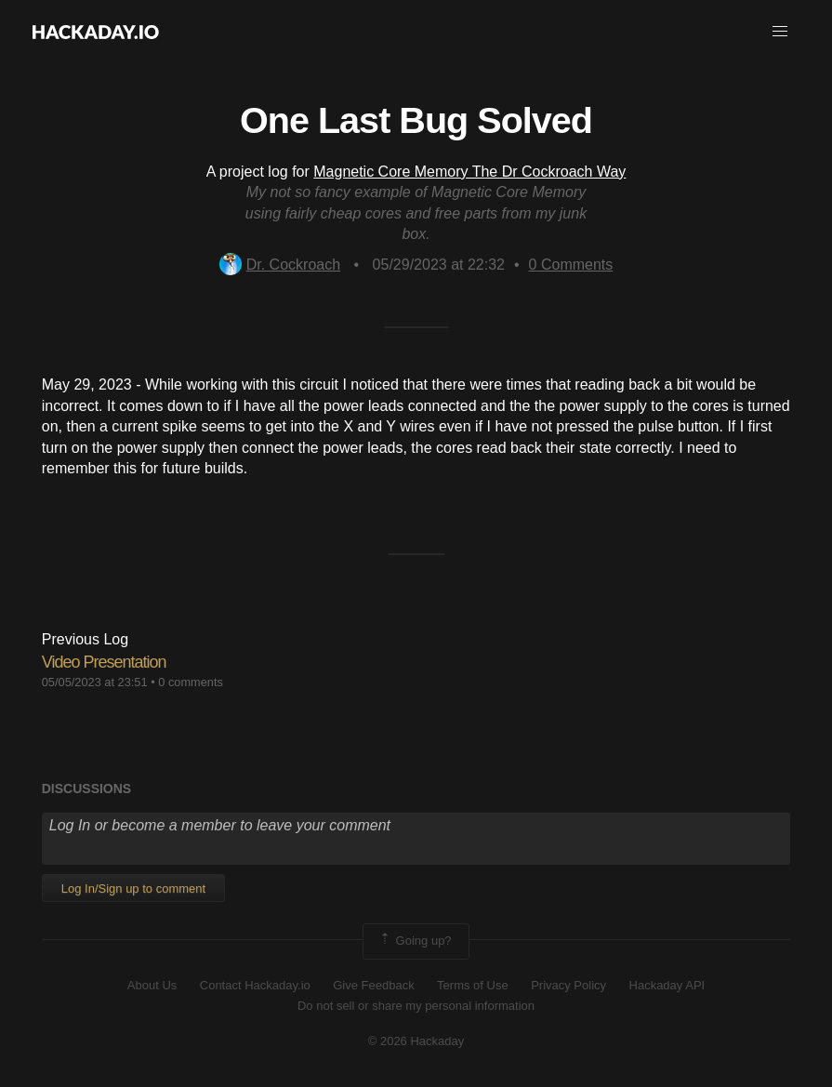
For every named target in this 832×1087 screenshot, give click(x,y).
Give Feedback (373, 985)
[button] (780, 31)
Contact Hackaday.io (255, 985)
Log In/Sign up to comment (133, 888)
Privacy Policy (568, 985)
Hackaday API (667, 985)
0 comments (190, 682)
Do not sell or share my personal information (416, 1006)
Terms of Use (472, 985)
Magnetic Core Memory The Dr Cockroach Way (469, 171)
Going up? (414, 941)
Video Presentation (104, 662)
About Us (152, 985)
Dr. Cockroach (279, 264)
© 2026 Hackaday (416, 1041)
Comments (571, 264)
